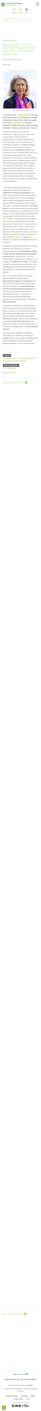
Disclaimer (24, 1396)
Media (33, 1396)
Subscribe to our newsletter (20, 1379)
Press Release (20, 361)
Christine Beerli (24, 115)
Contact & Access (12, 1396)
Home (5, 19)
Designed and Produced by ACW (20, 1402)
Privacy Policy (18, 1399)
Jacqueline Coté (18, 123)
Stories (11, 19)
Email (30, 1385)
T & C (28, 1399)
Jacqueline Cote (9, 358)
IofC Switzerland (9, 368)
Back (4, 1407)
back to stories (10, 40)
